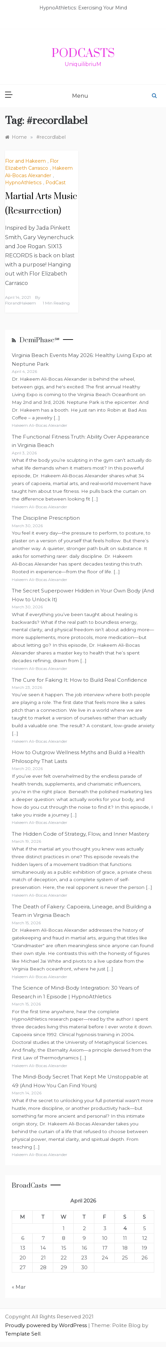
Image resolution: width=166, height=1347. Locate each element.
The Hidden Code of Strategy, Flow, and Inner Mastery (80, 834)
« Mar (19, 1287)
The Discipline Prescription (46, 518)
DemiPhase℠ (40, 340)
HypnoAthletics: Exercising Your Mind (83, 8)
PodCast (55, 183)
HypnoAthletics (23, 183)
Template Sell (22, 1333)
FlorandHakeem (20, 303)
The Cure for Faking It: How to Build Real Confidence (79, 680)
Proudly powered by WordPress (46, 1325)
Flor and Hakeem (25, 161)
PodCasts (83, 53)
